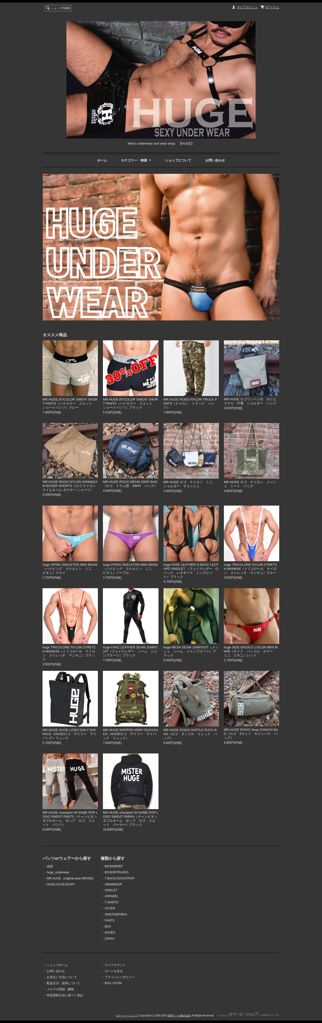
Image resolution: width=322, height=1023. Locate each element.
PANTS (109, 920)
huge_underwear (58, 872)
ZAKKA (109, 938)
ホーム (102, 160)
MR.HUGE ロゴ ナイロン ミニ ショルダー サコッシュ (190, 484)
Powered (248, 1015)
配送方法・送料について (63, 983)
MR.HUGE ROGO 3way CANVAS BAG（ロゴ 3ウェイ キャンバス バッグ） (251, 734)
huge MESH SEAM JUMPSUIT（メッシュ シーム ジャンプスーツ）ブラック (191, 651)
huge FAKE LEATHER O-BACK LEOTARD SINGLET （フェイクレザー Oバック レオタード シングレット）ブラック (191, 571)
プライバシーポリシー (120, 977)
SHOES (110, 932)
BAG (108, 926)
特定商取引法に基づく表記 (65, 995)
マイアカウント (247, 7)
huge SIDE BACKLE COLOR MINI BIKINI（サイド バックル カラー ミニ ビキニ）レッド (251, 651)
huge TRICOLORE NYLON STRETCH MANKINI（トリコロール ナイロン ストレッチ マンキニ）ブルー (250, 569)
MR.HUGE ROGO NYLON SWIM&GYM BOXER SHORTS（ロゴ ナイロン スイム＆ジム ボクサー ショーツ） (70, 486)
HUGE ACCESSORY (61, 884)
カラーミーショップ (127, 1015)
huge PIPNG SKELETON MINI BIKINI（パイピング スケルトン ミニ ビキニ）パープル (130, 569)
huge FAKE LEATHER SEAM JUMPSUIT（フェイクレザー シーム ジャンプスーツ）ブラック (130, 651)
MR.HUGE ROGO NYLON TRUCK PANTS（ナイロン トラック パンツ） (190, 403)
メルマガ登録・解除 (60, 989)
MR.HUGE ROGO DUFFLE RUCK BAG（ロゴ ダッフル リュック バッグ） (190, 734)
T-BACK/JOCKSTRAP (120, 878)
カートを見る (114, 971)
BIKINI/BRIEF (114, 866)
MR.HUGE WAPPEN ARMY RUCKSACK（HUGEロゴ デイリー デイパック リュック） (130, 734)
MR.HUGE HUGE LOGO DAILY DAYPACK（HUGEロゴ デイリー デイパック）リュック (70, 734)
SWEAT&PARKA (116, 914)
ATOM (117, 983)
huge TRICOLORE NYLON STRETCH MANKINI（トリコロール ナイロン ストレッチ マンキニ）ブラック (69, 653)
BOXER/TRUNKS (117, 872)
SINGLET (111, 890)
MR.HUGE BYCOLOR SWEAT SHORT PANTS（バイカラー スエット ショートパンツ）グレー (70, 403)
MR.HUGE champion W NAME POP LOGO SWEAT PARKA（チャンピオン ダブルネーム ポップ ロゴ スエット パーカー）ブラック (132, 819)
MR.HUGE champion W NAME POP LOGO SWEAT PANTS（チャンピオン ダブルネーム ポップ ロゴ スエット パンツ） (71, 819)
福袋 (50, 866)
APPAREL (111, 896)
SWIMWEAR (113, 884)
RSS (108, 983)
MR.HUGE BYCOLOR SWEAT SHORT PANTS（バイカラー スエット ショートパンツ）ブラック (130, 403)
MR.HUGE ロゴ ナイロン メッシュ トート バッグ (250, 484)
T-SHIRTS (111, 902)
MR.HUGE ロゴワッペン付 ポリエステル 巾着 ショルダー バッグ (251, 401)
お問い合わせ (215, 160)
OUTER (110, 908)
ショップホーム (57, 965)
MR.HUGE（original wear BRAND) (70, 878)
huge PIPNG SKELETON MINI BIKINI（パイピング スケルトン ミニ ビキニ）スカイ (70, 569)
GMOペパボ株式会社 (179, 1015)
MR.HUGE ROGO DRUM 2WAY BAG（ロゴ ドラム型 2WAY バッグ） (130, 484)
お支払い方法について (62, 977)
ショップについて (178, 160)
